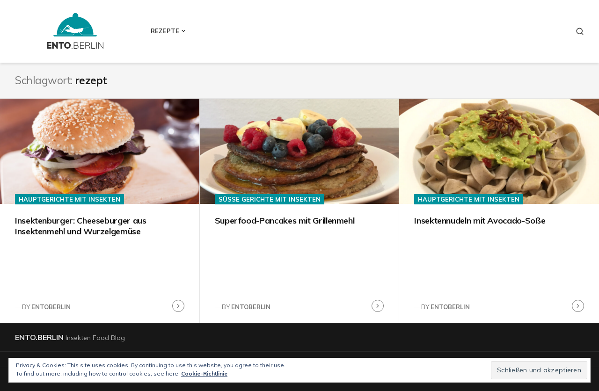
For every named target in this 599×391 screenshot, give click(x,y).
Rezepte (165, 31)
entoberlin (51, 307)
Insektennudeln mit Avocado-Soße (479, 220)
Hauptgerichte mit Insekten (69, 199)
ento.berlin (39, 337)
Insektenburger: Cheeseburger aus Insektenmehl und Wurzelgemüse (80, 226)
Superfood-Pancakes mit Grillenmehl (285, 220)
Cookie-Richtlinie (204, 373)
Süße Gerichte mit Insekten (270, 199)
